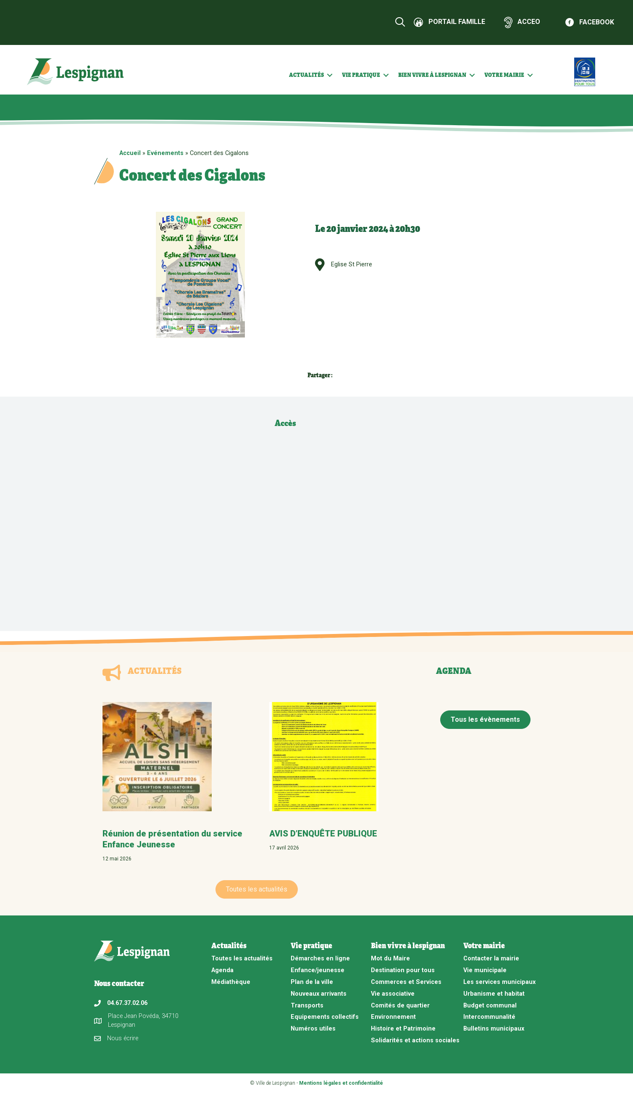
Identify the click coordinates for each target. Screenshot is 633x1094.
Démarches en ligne (320, 958)
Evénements (165, 153)
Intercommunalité (489, 1016)
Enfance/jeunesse (317, 970)
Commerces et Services (406, 982)
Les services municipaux (499, 982)
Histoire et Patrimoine (403, 1028)
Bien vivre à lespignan (432, 75)
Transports (307, 1005)
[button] (330, 75)
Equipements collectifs (325, 1016)
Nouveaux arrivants (319, 993)
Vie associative (393, 993)
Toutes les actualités (242, 958)
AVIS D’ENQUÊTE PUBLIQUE (323, 833)
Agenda (222, 970)
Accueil (130, 153)
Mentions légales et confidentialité (341, 1083)
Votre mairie (504, 75)
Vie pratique (361, 75)
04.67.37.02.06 (127, 1003)
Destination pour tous (403, 970)
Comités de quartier (400, 1005)
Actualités (306, 75)
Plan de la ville (312, 982)
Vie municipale (485, 970)
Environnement (393, 1016)
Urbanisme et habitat (494, 993)
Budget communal (490, 1005)
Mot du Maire (390, 958)
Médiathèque (230, 982)
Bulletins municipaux (493, 1028)
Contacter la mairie (491, 958)
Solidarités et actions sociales (415, 1040)
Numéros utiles (313, 1028)
